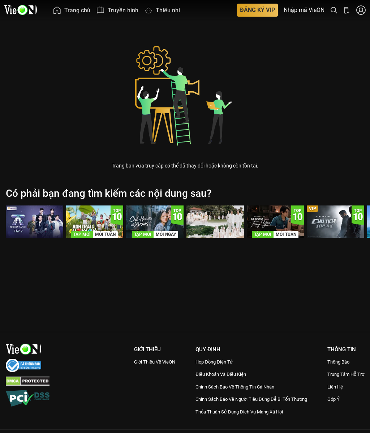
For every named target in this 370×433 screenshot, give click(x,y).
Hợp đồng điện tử (211, 361)
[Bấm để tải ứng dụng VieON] (346, 10)
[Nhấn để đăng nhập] (361, 10)
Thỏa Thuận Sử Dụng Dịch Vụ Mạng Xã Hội (240, 419)
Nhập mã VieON (304, 10)
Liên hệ (335, 394)
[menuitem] (71, 10)
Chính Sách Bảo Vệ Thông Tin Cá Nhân (236, 386)
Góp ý (333, 407)
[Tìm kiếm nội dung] (333, 10)
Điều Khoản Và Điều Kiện (219, 374)
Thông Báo (339, 361)
